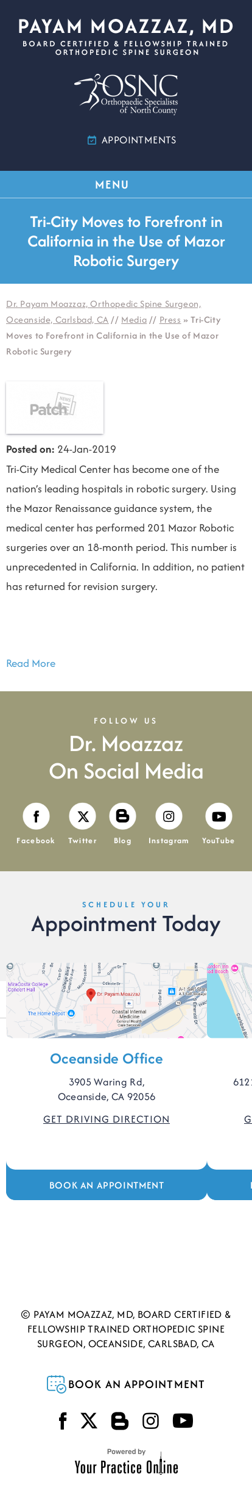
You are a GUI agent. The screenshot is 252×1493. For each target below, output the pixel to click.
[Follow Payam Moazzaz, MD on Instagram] (169, 824)
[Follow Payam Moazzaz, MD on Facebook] (35, 824)
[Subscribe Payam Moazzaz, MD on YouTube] (219, 824)
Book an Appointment (106, 1185)
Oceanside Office (106, 1058)
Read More (30, 663)
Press (170, 319)
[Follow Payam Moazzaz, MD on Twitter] (82, 824)
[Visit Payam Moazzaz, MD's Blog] (122, 824)
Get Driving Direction (106, 1119)
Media (134, 319)
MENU (125, 184)
